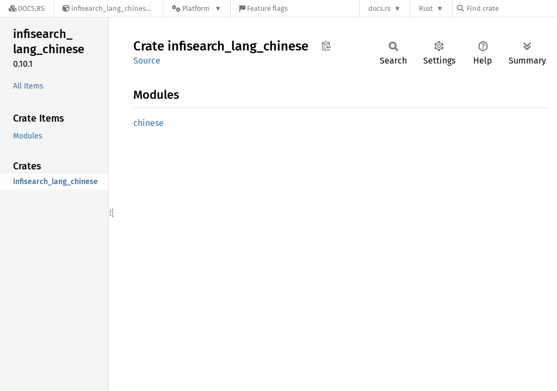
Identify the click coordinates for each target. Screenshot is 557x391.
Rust (426, 8)
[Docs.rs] (26, 8)
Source (146, 60)
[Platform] (196, 8)
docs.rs (379, 8)
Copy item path (326, 45)
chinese (148, 123)
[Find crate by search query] (511, 8)
